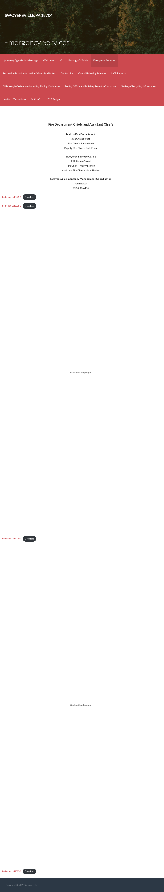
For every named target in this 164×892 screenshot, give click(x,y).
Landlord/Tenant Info (14, 99)
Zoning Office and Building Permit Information (90, 86)
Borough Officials (78, 60)
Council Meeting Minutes (92, 73)
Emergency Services (104, 60)
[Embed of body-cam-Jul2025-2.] (80, 705)
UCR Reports (118, 73)
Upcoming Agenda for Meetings (20, 60)
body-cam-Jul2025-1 (11, 197)
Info (61, 60)
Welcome (48, 60)
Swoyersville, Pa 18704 (28, 15)
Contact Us (67, 73)
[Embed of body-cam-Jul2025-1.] (80, 372)
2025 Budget (53, 99)
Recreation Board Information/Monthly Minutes (29, 73)
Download (29, 197)
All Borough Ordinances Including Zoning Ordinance (31, 86)
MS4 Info (36, 99)
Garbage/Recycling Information (138, 86)
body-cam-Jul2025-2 (11, 206)
